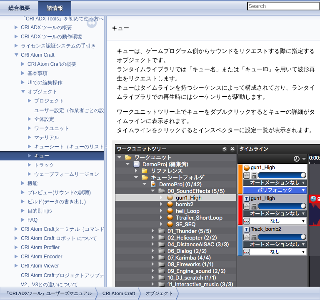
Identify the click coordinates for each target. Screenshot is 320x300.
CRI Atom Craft (38, 55)
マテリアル (46, 137)
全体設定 (44, 119)
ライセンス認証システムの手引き (58, 46)
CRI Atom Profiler (40, 247)
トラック (44, 165)
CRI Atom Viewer (40, 266)
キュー (41, 156)
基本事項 (38, 73)
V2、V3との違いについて (49, 285)
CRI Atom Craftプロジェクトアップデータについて (78, 275)
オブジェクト (43, 92)
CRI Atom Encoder (41, 257)
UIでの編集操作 (45, 82)
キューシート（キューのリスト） (71, 147)
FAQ (33, 220)
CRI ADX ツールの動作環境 (51, 37)
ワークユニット (51, 128)
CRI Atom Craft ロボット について (59, 238)
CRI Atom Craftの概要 (52, 64)
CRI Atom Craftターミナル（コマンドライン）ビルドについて (90, 229)
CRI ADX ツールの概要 (46, 27)
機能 (33, 183)
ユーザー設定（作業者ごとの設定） (74, 110)
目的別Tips (40, 211)
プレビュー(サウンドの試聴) (59, 192)
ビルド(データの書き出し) (57, 202)
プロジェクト (49, 101)
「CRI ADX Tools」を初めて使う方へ (62, 19)
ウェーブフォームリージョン (66, 174)
